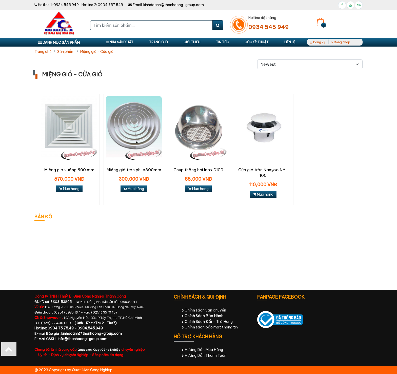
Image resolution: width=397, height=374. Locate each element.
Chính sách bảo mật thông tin (210, 327)
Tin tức (222, 42)
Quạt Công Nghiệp (107, 349)
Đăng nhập (340, 42)
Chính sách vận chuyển (204, 310)
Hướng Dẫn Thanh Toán (204, 355)
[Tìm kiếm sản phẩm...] (151, 25)
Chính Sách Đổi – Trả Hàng (207, 321)
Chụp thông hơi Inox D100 (198, 169)
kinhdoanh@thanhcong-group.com (173, 5)
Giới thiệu (192, 42)
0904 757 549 (110, 5)
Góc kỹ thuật (257, 42)
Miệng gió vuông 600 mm (69, 169)
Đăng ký (317, 42)
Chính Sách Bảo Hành (202, 315)
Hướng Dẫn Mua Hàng (202, 349)
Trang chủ (158, 42)
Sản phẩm (65, 51)
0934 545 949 (66, 5)
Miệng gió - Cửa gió (96, 51)
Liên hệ (290, 42)
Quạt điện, (85, 349)
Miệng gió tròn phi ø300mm (134, 169)
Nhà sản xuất (119, 42)
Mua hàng (69, 188)
